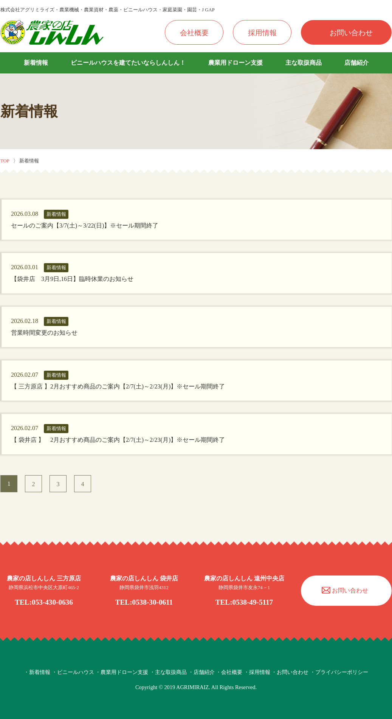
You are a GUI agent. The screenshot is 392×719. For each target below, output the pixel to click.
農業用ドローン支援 (235, 62)
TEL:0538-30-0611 (144, 602)
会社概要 (194, 33)
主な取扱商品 (303, 62)
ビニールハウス (75, 672)
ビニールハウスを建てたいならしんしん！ (128, 62)
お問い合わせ (351, 33)
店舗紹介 (356, 62)
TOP (4, 161)
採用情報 (262, 33)
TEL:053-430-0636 (44, 602)
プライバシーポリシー (341, 672)
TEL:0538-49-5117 (244, 602)
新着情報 (36, 62)
